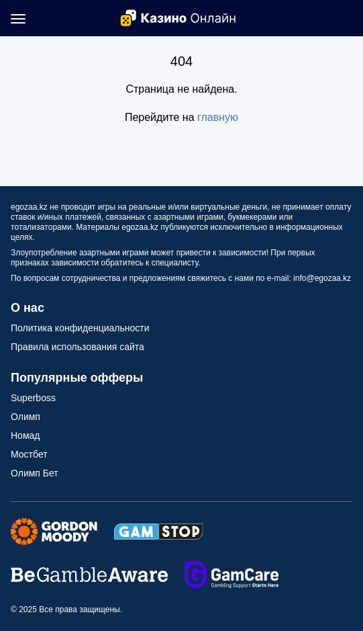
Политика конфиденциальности (80, 328)
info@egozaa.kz (322, 278)
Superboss (33, 397)
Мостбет (29, 454)
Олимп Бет (34, 473)
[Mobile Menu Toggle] (18, 18)
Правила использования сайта (77, 346)
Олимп (25, 416)
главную (217, 117)
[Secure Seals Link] (54, 530)
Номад (25, 435)
